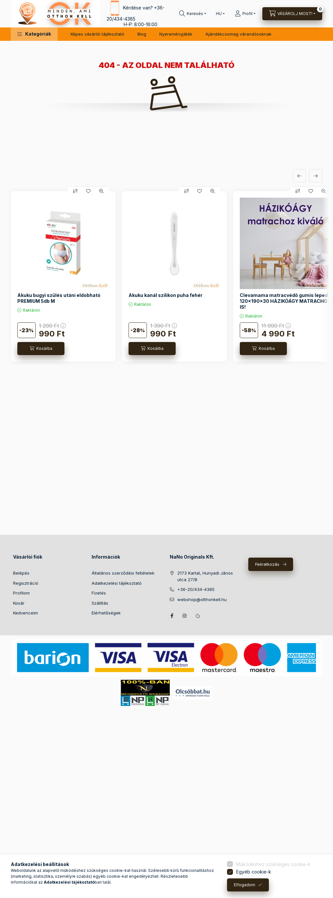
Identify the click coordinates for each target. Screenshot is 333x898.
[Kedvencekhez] (88, 191)
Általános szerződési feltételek (123, 573)
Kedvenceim (25, 612)
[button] (34, 34)
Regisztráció (25, 583)
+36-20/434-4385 (196, 589)
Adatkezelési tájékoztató (117, 583)
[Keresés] (192, 13)
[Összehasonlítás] (75, 191)
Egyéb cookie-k (253, 871)
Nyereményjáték (175, 34)
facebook (171, 615)
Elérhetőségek (106, 612)
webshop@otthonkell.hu (202, 599)
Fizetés (99, 593)
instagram (184, 615)
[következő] (315, 175)
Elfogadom (244, 884)
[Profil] (245, 13)
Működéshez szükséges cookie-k (273, 864)
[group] (166, 276)
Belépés (21, 573)
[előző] (299, 175)
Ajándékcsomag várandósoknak (238, 34)
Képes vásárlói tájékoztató (97, 34)
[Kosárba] (40, 348)
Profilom (21, 593)
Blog (141, 34)
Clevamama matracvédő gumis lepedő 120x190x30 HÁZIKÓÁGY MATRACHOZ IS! (285, 301)
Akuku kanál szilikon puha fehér (165, 295)
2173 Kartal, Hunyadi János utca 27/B (205, 576)
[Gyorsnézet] (101, 191)
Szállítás (100, 603)
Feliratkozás (267, 564)
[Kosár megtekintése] (292, 13)
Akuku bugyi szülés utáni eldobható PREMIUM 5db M (58, 298)
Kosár (19, 603)
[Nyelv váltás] (219, 13)
